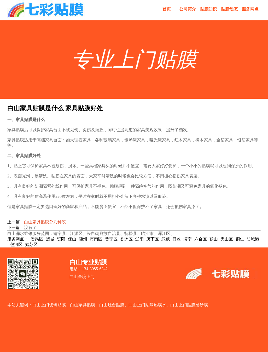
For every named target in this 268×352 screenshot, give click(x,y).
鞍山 (213, 239)
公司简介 (187, 9)
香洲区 (126, 239)
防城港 (253, 239)
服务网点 (250, 9)
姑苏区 (31, 244)
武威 (165, 239)
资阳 (61, 239)
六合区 (200, 239)
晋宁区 (111, 239)
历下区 (152, 239)
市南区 (96, 239)
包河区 (16, 244)
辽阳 (139, 239)
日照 (176, 239)
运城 (50, 239)
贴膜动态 (229, 9)
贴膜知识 (208, 9)
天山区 (226, 239)
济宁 (187, 239)
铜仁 (240, 239)
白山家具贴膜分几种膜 (45, 222)
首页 (166, 9)
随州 (83, 239)
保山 (72, 239)
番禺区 (37, 239)
